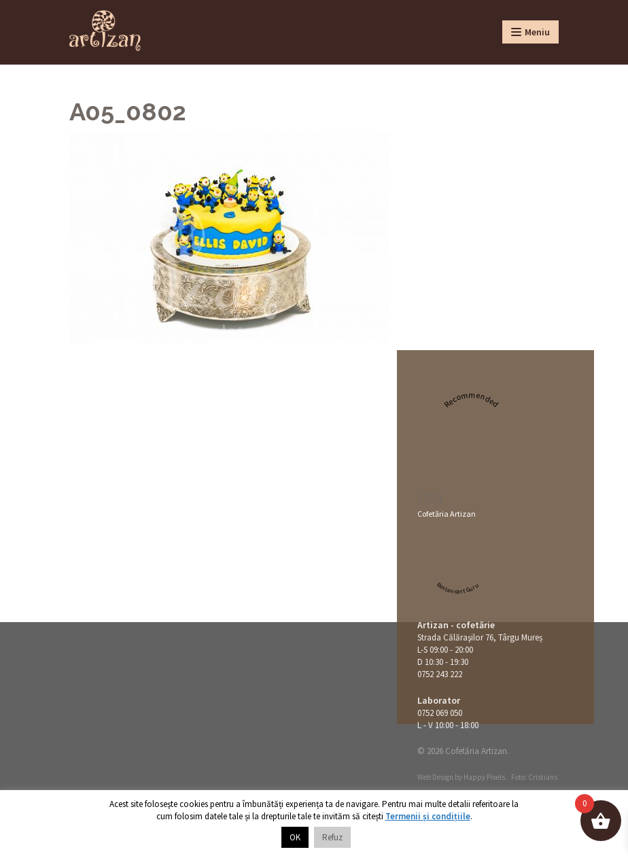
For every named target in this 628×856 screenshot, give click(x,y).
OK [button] (295, 837)
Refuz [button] (332, 837)
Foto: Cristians (534, 777)
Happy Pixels (484, 777)
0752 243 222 (439, 674)
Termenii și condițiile (427, 816)
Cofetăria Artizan (446, 514)
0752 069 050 (439, 713)
